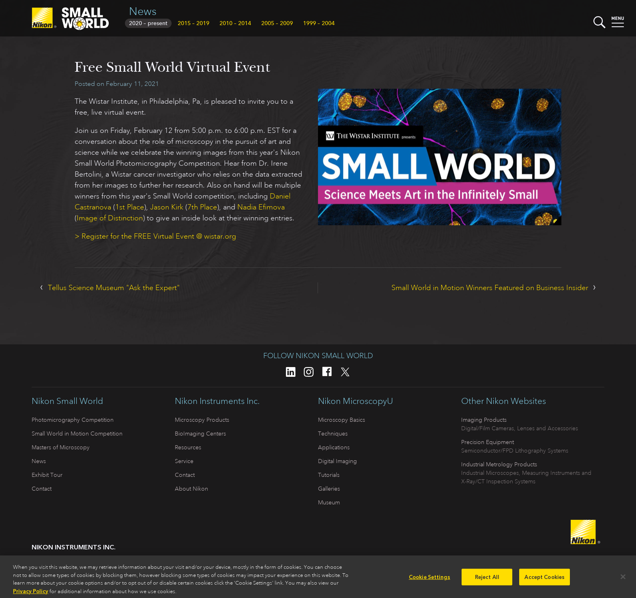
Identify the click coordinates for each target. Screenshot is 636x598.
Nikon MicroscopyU (355, 401)
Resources (188, 447)
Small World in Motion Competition (77, 433)
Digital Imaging (337, 461)
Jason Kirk (166, 207)
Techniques (333, 433)
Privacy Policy (30, 594)
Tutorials (328, 474)
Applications (334, 447)
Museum (329, 502)
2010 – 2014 (235, 23)
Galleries (329, 488)
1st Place (129, 207)
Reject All (487, 580)
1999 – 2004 (319, 23)
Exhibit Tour (47, 474)
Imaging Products (484, 419)
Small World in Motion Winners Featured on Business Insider (489, 287)
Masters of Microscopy (61, 447)
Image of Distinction (110, 218)
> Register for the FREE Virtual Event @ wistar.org (155, 236)
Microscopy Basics (341, 419)
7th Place (202, 207)
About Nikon (191, 488)
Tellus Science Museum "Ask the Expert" (114, 287)
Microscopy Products (202, 419)
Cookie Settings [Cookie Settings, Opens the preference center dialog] (429, 580)
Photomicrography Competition (73, 419)
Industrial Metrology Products (499, 464)
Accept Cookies (544, 580)
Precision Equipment (487, 442)
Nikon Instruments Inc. (217, 401)
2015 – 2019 (193, 23)
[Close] (623, 580)
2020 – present (148, 23)
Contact (42, 488)
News (143, 11)
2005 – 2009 (277, 23)
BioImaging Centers (200, 433)
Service (184, 461)
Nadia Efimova (261, 207)
